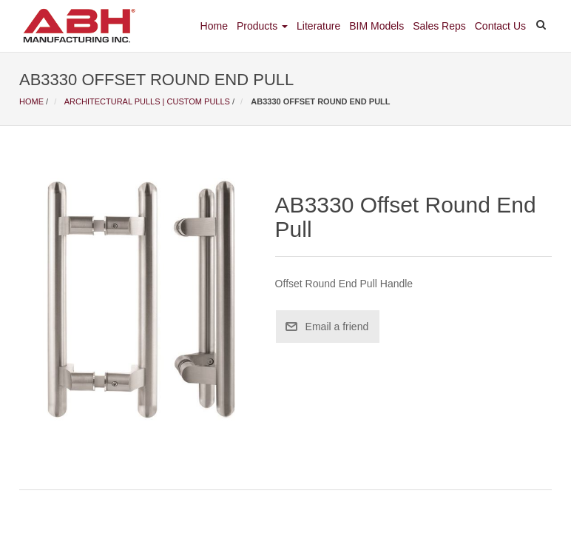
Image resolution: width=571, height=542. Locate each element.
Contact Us (500, 26)
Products (262, 26)
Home (214, 26)
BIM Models (376, 26)
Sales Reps (439, 26)
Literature (318, 26)
